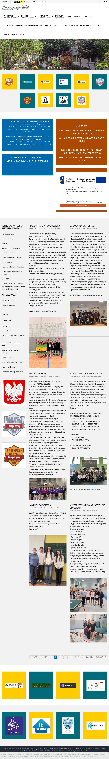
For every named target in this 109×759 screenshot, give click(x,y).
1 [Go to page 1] (52, 657)
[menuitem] (11, 16)
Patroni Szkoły (6, 331)
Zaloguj (105, 1)
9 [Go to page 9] (78, 657)
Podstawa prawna (8, 253)
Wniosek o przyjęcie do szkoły (11, 248)
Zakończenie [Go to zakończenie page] (101, 657)
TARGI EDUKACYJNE (94, 489)
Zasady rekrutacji (7, 239)
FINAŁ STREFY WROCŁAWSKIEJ (44, 226)
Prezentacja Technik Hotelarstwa (13, 267)
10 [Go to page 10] (82, 657)
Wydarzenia (6, 300)
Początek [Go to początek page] (34, 657)
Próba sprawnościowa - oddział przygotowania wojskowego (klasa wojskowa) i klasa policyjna (13, 286)
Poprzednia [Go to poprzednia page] (44, 657)
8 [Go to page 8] (75, 657)
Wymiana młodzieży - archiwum (12, 372)
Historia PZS (6, 326)
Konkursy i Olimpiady (8, 305)
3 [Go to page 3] (58, 657)
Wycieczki (5, 315)
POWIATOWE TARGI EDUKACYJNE (86, 373)
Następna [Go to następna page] (89, 657)
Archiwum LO (6, 357)
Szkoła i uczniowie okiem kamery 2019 (13, 337)
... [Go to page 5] (65, 657)
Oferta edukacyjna (8, 234)
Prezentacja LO (7, 262)
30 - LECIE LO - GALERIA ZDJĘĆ (12, 362)
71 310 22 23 (57, 751)
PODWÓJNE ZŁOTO (38, 373)
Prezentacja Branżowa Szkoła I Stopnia (12, 273)
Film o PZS (5, 279)
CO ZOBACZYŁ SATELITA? (82, 226)
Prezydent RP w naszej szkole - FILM (12, 344)
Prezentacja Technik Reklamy (11, 257)
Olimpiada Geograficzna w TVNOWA (10, 351)
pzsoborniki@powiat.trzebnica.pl (77, 751)
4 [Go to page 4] (62, 657)
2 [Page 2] (55, 657)
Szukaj (99, 2)
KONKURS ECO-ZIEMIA (40, 505)
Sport (3, 310)
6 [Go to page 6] (68, 657)
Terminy (4, 243)
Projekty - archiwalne (9, 367)
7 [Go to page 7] (72, 657)
